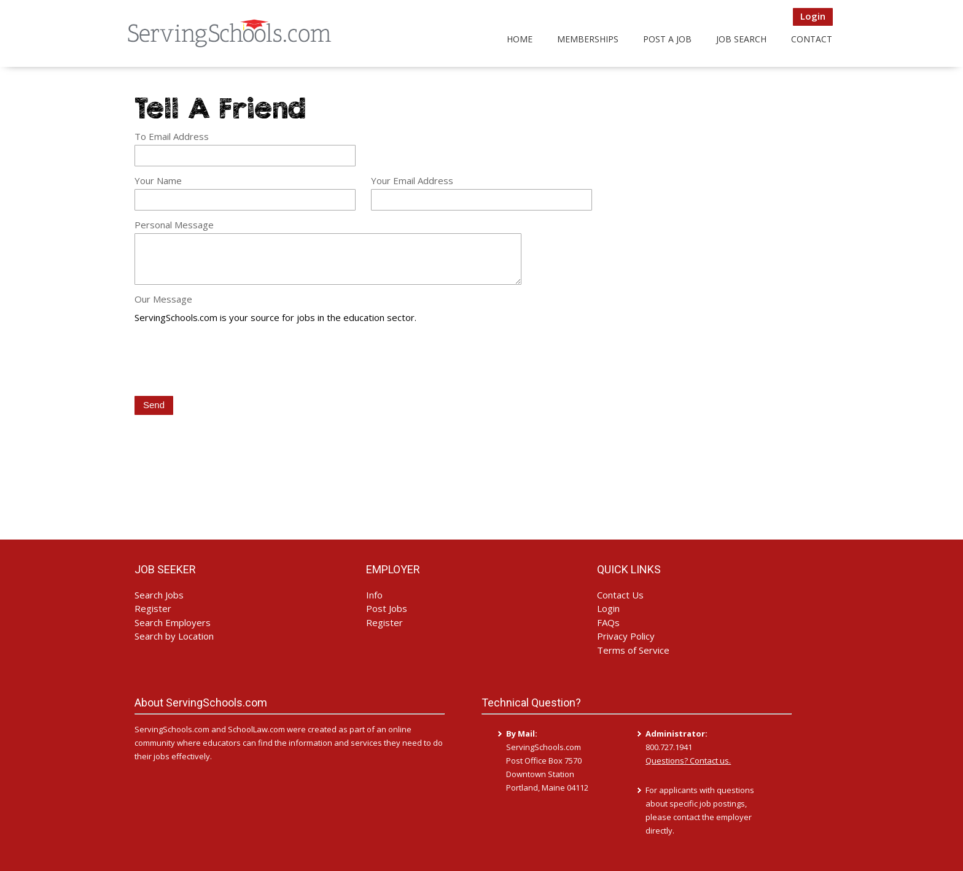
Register (153, 608)
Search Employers (173, 622)
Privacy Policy (626, 636)
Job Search (741, 39)
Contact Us (620, 595)
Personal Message (174, 225)
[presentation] (228, 361)
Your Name (158, 180)
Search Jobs (159, 595)
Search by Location (174, 636)
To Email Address (172, 136)
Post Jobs (386, 608)
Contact (811, 39)
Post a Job (667, 39)
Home (519, 39)
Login (812, 16)
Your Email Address (412, 180)
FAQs (608, 622)
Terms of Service (633, 650)
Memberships (587, 39)
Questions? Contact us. (688, 760)
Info (374, 595)
